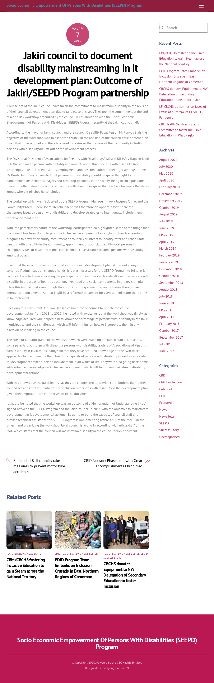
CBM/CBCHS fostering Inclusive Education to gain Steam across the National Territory (25, 568)
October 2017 (169, 330)
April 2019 (166, 242)
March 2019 (167, 248)
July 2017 (166, 344)
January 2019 (168, 262)
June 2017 (166, 351)
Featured (12, 553)
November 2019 (170, 201)
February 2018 (169, 323)
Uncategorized (169, 437)
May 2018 (166, 310)
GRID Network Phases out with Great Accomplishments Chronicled (113, 463)
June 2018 (166, 303)
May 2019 (166, 235)
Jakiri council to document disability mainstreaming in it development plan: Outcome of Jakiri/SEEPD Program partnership (78, 74)
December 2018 (170, 269)
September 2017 (171, 337)
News (22, 553)
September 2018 (171, 282)
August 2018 (168, 289)
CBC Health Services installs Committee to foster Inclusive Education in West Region (180, 129)
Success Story (112, 557)
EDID (57, 553)
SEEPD (144, 553)
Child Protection (170, 382)
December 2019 (170, 194)
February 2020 (169, 187)
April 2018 (166, 317)
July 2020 (166, 166)
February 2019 (169, 255)
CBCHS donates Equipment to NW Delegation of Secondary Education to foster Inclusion (124, 575)
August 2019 (168, 214)
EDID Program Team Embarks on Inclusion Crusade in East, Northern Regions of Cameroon (76, 568)
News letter (35, 553)
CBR (162, 375)
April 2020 (166, 180)
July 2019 (166, 221)
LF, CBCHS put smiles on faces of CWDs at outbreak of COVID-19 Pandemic (182, 112)
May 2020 (166, 173)
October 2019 (169, 207)
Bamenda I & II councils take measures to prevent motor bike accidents (39, 466)
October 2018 (169, 276)
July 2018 (166, 296)
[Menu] (201, 5)
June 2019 (166, 228)
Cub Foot (165, 389)
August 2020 (168, 160)
